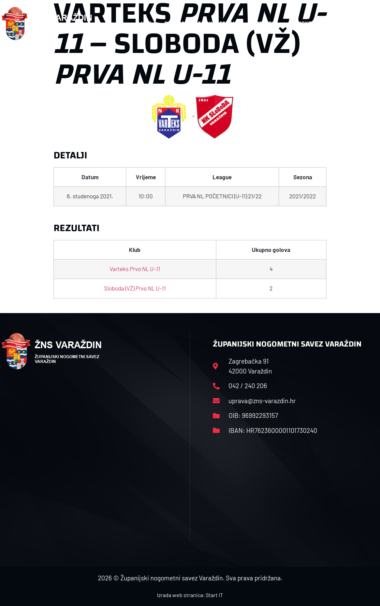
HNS (146, 23)
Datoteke (268, 23)
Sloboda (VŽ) (135, 288)
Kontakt (312, 23)
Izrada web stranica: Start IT (190, 595)
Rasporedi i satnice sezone (201, 23)
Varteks (134, 268)
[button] (365, 23)
